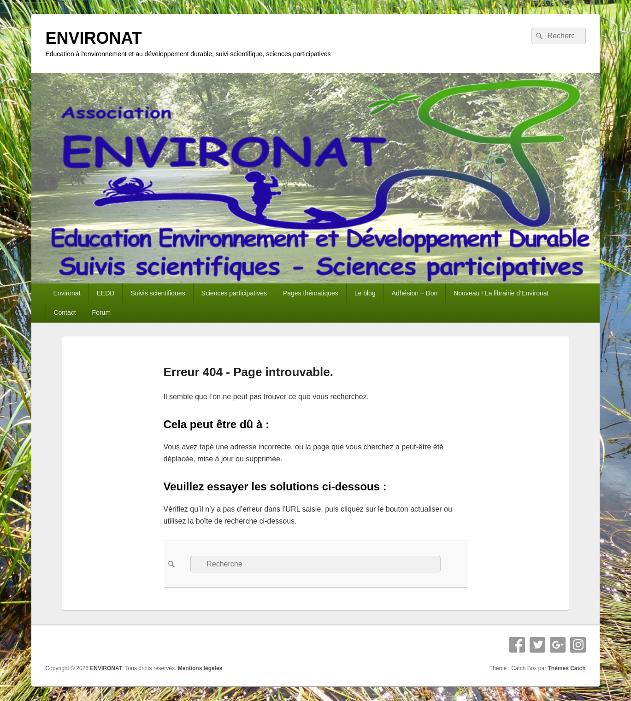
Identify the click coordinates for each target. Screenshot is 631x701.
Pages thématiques (310, 293)
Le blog (365, 293)
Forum (101, 312)
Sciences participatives (234, 293)
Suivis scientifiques (157, 293)
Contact (64, 312)
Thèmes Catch (567, 668)
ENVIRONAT (93, 38)
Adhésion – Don (415, 293)
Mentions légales (200, 668)
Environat (66, 293)
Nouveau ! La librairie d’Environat (501, 293)
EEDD (106, 293)
